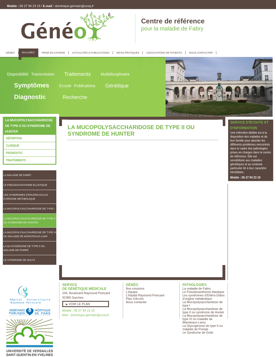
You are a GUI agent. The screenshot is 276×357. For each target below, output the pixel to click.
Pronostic (14, 153)
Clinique (12, 145)
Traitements (16, 160)
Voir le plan (79, 304)
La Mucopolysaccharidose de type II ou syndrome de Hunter (29, 220)
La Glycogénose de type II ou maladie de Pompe (24, 248)
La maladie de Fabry (17, 175)
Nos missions (135, 288)
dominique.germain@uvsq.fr (74, 6)
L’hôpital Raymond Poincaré (145, 295)
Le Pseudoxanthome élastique (25, 185)
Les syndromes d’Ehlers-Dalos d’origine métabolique (25, 196)
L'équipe (131, 292)
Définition (14, 138)
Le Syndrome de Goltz (19, 260)
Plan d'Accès (135, 298)
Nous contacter (136, 302)
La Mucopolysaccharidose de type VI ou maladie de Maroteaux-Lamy (29, 234)
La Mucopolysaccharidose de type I (29, 208)
